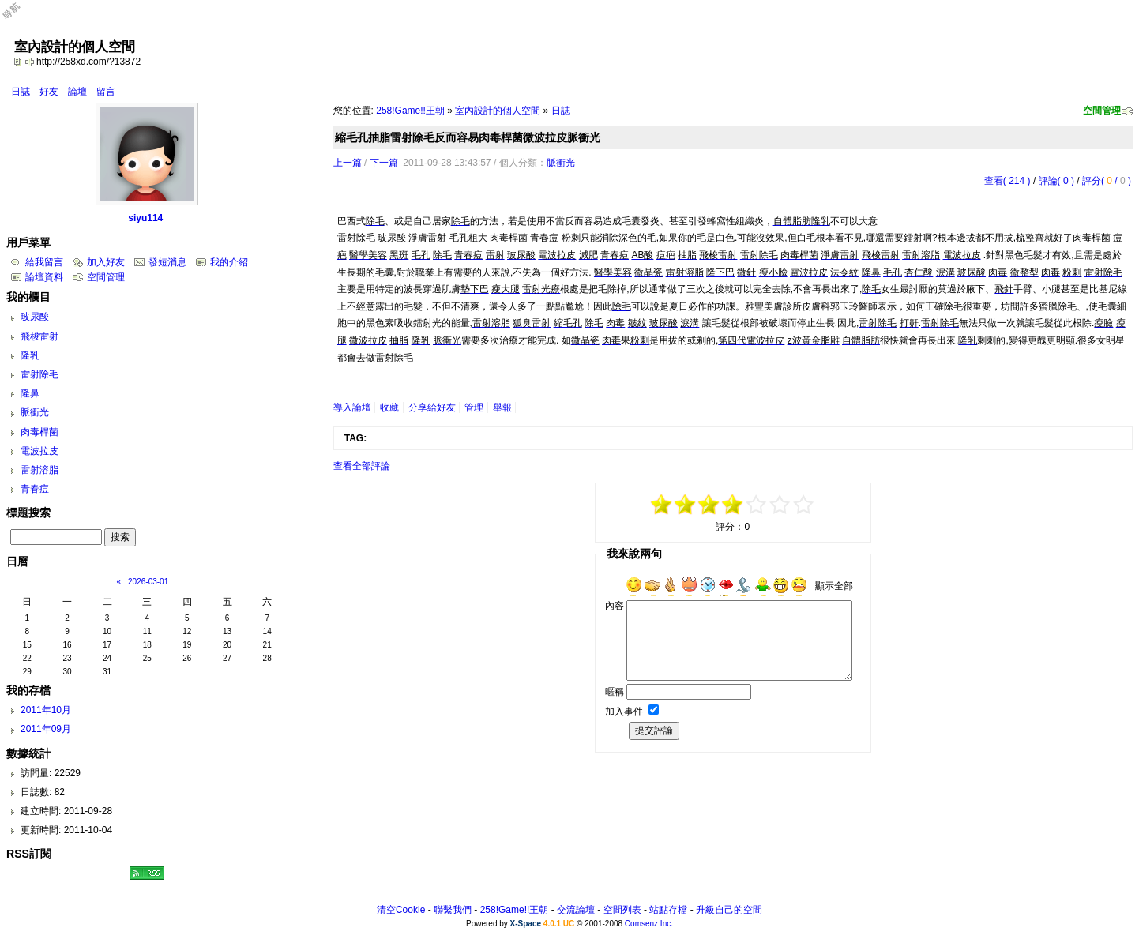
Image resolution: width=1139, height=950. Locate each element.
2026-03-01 (148, 581)
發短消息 (167, 262)
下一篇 (384, 162)
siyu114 (145, 217)
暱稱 (614, 691)
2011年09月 (46, 728)
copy (19, 61)
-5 (662, 504)
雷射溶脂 (39, 469)
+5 (804, 504)
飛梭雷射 (39, 336)
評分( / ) (1106, 180)
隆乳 (30, 355)
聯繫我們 (453, 909)
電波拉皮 (39, 450)
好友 (48, 91)
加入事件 (624, 711)
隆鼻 (30, 393)
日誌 (20, 91)
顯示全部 (834, 585)
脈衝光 (561, 162)
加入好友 (106, 262)
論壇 (77, 91)
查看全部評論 (361, 465)
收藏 (389, 407)
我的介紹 (229, 262)
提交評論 (654, 730)
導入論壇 (352, 407)
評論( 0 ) (1056, 180)
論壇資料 (44, 277)
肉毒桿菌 (39, 431)
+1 (757, 504)
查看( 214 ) (1007, 180)
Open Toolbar (19, 17)
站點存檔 (668, 909)
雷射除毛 (39, 374)
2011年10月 (46, 709)
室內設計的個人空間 (497, 110)
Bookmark (30, 61)
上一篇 (347, 162)
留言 (105, 91)
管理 (473, 407)
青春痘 (35, 488)
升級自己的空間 (729, 909)
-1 (709, 504)
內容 (614, 605)
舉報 (502, 407)
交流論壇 (576, 909)
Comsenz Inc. (649, 923)
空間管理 (1102, 110)
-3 (685, 504)
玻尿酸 (35, 316)
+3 (780, 504)
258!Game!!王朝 (410, 110)
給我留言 (44, 262)
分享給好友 (432, 407)
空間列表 (622, 909)
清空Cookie (401, 909)
